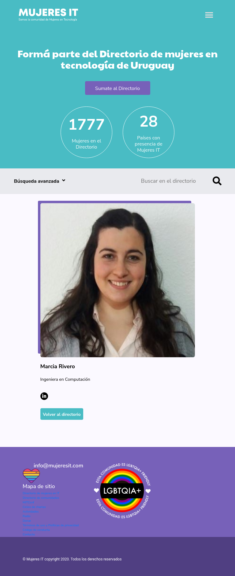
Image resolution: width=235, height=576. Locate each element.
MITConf (28, 502)
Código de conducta (36, 530)
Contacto (29, 534)
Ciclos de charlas (34, 507)
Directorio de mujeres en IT (41, 493)
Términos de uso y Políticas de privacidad (51, 525)
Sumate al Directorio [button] (117, 88)
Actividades (31, 511)
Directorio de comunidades (41, 498)
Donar (27, 521)
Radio (27, 516)
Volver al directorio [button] (62, 414)
